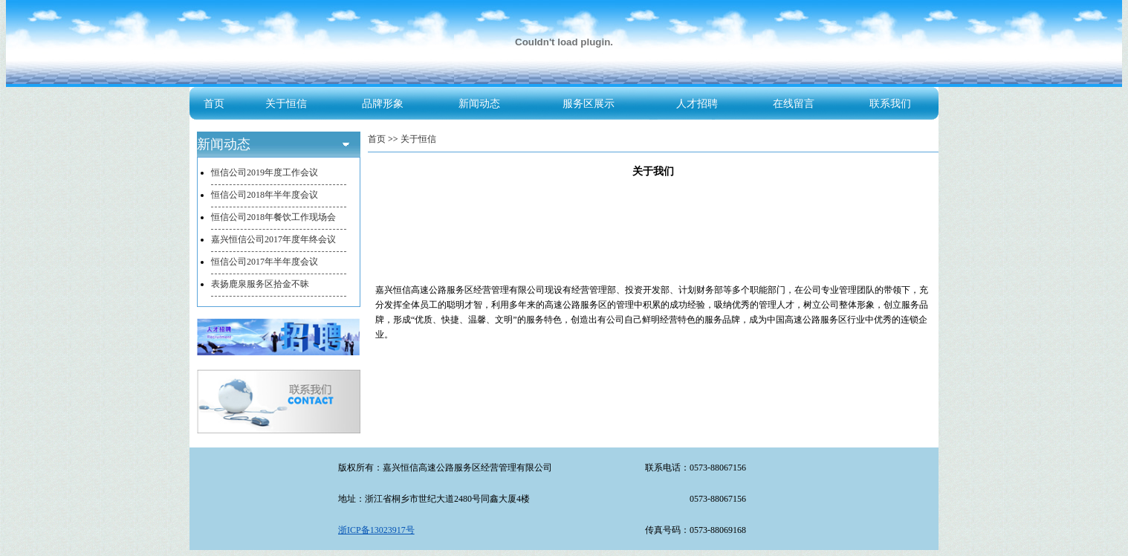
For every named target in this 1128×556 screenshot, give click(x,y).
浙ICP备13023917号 (376, 530)
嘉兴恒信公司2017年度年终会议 (273, 239)
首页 (214, 103)
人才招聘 (697, 103)
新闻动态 (479, 103)
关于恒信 (286, 103)
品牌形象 (382, 103)
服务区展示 (589, 103)
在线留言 (793, 103)
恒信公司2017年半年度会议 (264, 261)
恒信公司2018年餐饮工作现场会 (273, 217)
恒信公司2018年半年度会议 (264, 195)
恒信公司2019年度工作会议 (264, 172)
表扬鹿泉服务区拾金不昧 (260, 284)
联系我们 (890, 103)
